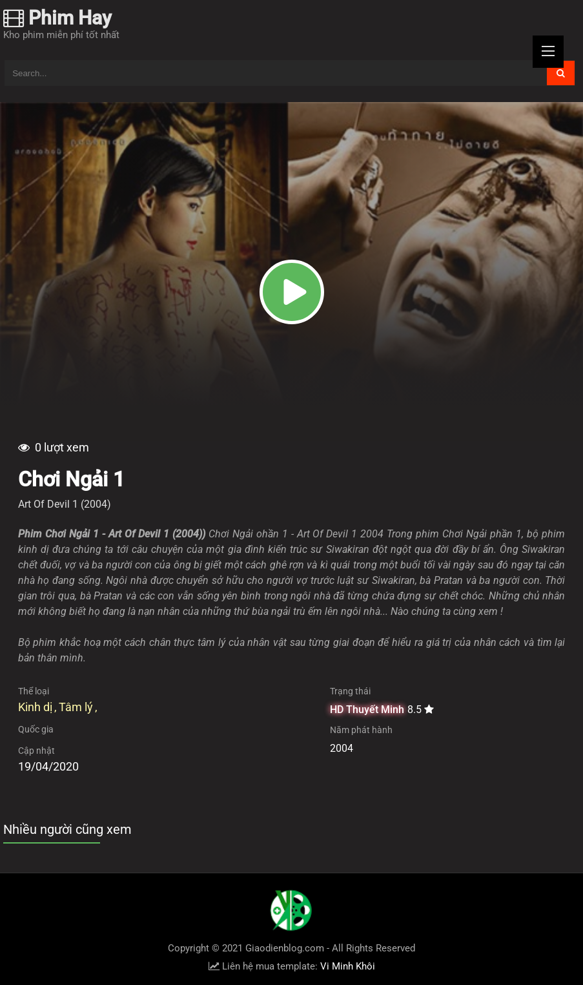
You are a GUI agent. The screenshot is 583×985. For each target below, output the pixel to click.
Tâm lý (76, 707)
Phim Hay (57, 17)
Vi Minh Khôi (347, 966)
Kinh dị (35, 707)
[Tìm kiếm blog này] (275, 73)
